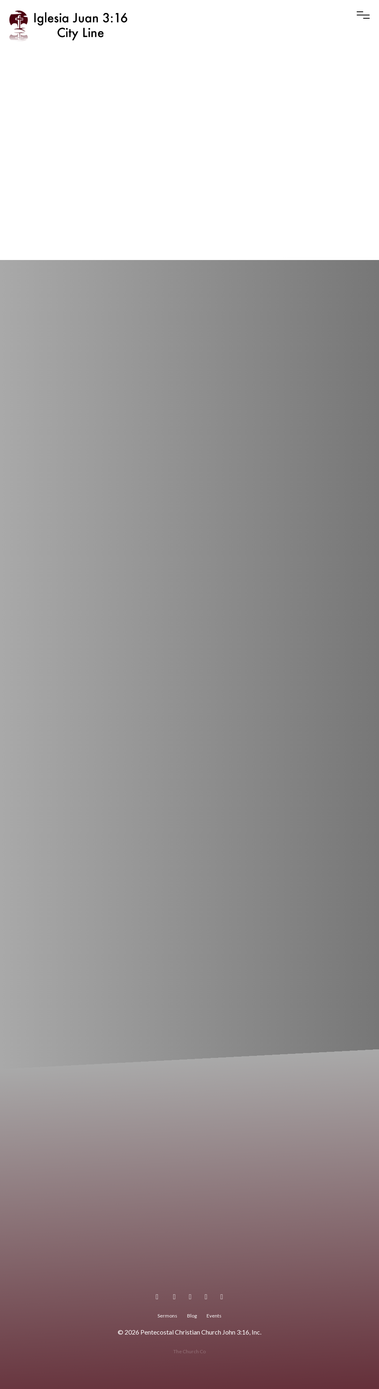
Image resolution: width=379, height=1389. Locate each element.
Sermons (167, 1316)
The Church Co (189, 1351)
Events (214, 1316)
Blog (192, 1316)
